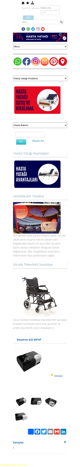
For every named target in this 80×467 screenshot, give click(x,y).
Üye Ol (25, 8)
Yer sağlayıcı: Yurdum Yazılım (13, 465)
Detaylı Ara (38, 140)
